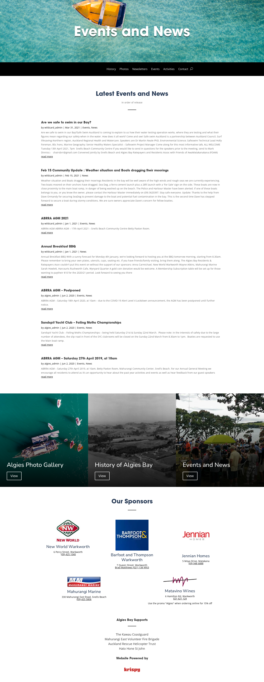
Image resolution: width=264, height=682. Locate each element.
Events (155, 69)
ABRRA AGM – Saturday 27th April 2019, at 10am (79, 358)
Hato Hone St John (132, 648)
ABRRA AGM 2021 (55, 218)
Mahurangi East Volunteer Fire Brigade (132, 639)
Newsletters (139, 69)
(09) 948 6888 (196, 563)
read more (47, 156)
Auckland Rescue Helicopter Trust (132, 644)
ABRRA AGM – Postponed (60, 290)
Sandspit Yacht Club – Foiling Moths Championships (81, 322)
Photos (124, 69)
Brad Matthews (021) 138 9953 (132, 567)
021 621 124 (180, 598)
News (94, 127)
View (14, 476)
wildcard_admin (53, 127)
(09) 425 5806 (84, 599)
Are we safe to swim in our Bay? (66, 122)
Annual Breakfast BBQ (58, 246)
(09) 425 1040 (68, 554)
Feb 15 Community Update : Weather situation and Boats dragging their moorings (105, 170)
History (111, 69)
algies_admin (51, 295)
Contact (183, 69)
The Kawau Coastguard (132, 634)
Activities (169, 69)
